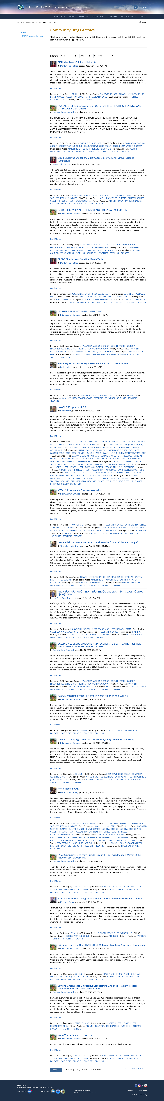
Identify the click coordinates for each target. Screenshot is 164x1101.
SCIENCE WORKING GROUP (71, 146)
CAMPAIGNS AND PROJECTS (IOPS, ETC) (126, 444)
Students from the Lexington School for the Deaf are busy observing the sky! (100, 898)
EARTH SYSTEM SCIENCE (96, 97)
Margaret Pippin (67, 902)
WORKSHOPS (56, 450)
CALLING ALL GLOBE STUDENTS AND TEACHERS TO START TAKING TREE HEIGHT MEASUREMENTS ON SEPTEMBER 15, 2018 (101, 645)
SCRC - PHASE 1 (79, 453)
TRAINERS (125, 151)
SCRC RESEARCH (73, 475)
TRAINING (86, 475)
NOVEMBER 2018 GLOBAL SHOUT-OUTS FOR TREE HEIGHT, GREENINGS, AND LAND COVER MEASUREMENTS (99, 107)
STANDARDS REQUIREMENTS (84, 481)
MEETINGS (137, 447)
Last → (144, 1068)
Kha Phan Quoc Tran (62, 598)
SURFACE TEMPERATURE (129, 453)
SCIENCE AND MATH (101, 195)
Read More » (55, 88)
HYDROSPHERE (57, 250)
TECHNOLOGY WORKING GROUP (127, 146)
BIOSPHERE (106, 149)
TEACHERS (114, 151)
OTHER (75, 94)
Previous (134, 1068)
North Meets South (68, 788)
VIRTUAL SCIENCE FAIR (136, 299)
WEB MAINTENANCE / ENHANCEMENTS (113, 472)
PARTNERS (80, 151)
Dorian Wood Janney (69, 792)
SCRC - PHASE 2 (94, 453)
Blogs (38, 22)
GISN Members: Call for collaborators (78, 62)
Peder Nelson (66, 367)
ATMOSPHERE (74, 149)
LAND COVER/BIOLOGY (128, 470)
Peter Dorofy (65, 410)
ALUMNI (133, 149)
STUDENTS (103, 151)
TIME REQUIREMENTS (60, 481)
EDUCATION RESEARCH (80, 195)
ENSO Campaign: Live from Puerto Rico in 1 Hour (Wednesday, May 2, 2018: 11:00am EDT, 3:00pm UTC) (99, 856)
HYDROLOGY (111, 470)
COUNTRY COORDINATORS (62, 151)
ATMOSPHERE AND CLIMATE (99, 299)
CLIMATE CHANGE (136, 94)
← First (127, 1068)
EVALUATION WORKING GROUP (95, 244)
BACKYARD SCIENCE (109, 94)
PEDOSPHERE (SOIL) (91, 149)
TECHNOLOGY (118, 195)
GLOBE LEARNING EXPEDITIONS (64, 447)
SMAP (105, 453)
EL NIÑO (113, 453)
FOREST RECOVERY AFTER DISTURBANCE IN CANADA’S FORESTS (92, 210)
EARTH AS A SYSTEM (74, 250)
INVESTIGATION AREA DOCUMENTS (66, 484)
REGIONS (60, 475)
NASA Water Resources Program (75, 1035)
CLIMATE (123, 94)
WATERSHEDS (135, 450)
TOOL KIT (99, 637)
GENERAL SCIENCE (136, 198)
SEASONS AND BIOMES (116, 450)
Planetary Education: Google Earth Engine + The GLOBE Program (93, 363)
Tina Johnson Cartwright (70, 546)
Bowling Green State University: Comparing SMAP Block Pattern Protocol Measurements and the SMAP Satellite (98, 987)
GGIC (68, 453)
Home (19, 22)
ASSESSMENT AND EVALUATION (84, 441)
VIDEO (130, 395)
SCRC (88, 450)
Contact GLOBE (142, 1090)
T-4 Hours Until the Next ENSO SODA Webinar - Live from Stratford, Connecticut (102, 945)
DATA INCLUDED (57, 97)
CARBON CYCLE (57, 453)
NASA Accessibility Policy (139, 1095)
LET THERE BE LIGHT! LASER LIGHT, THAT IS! (81, 311)
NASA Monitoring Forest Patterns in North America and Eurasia (93, 695)
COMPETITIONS (124, 447)
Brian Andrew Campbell (63, 112)
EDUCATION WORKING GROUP (98, 146)
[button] (142, 22)
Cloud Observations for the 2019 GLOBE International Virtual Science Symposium (96, 159)
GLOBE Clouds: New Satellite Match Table (80, 259)
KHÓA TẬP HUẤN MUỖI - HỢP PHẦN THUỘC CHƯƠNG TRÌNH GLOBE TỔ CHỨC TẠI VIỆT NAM (100, 593)
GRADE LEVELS (104, 481)
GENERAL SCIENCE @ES (70, 458)
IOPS (52, 475)
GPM (144, 453)
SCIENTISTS (90, 99)
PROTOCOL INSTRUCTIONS (81, 637)
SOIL (142, 470)
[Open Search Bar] (136, 7)
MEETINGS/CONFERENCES (79, 461)
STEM (128, 195)
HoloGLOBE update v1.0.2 (72, 407)
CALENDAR (138, 472)
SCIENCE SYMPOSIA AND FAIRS (64, 198)
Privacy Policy (130, 1090)
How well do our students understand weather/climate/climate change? (98, 542)
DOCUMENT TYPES (121, 481)
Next (139, 1068)
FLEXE (82, 450)
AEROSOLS (114, 936)
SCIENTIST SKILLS (122, 296)
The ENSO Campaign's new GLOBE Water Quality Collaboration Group (96, 739)
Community (29, 22)
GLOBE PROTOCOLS (75, 97)
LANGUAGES (136, 481)
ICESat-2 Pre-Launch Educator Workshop (80, 490)
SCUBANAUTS (99, 450)
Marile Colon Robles (69, 66)
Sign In (144, 7)
